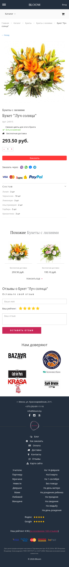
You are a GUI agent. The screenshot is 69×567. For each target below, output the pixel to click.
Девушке (17, 487)
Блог (34, 436)
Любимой (17, 496)
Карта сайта (35, 463)
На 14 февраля (51, 470)
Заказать (35, 158)
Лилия (5, 191)
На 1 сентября (51, 479)
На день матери (52, 487)
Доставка (34, 449)
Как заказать (34, 441)
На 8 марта (51, 474)
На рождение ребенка (51, 492)
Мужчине (17, 479)
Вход (64, 4)
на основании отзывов (44, 530)
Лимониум (7, 200)
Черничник (7, 196)
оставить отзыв (21, 330)
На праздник (51, 496)
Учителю (17, 470)
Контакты (34, 454)
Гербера (6, 209)
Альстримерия (9, 204)
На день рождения (51, 510)
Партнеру (17, 474)
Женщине (17, 501)
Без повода (52, 483)
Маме (17, 492)
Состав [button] (34, 186)
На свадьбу (52, 505)
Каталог (10, 13)
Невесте (17, 483)
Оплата (34, 445)
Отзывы (34, 458)
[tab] (34, 186)
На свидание (51, 501)
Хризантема (8, 213)
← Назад (5, 35)
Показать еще (34, 278)
